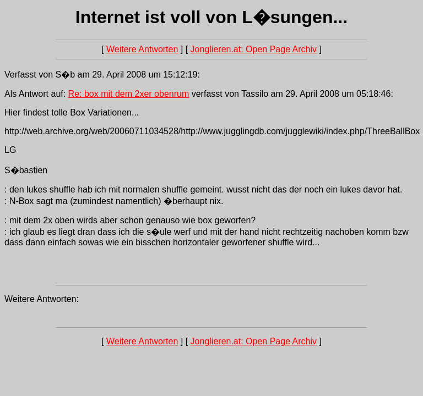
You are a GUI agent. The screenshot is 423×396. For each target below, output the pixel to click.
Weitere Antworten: (41, 299)
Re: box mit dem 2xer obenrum (128, 93)
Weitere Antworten (142, 49)
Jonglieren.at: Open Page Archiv (254, 49)
